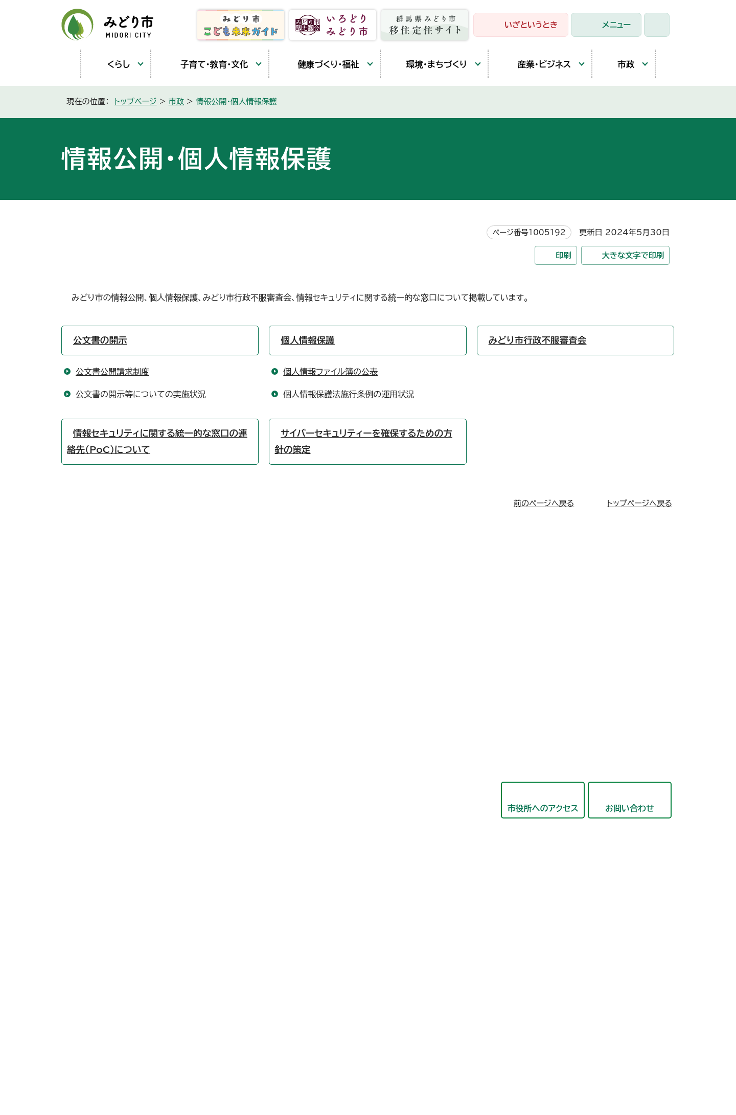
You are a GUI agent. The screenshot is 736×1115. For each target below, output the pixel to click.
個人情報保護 (308, 340)
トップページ (135, 101)
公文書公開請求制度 (112, 372)
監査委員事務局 (327, 907)
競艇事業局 (319, 782)
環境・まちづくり (429, 64)
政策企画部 (319, 632)
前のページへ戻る (544, 503)
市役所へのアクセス (542, 808)
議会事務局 (319, 882)
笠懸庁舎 (98, 632)
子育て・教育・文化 (205, 64)
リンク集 (303, 1058)
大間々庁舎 (102, 656)
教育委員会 (319, 857)
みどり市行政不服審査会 (538, 340)
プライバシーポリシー (232, 1058)
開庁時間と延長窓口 (118, 750)
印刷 (563, 255)
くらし (110, 64)
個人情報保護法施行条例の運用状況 (348, 394)
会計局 (311, 832)
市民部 (311, 682)
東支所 (94, 726)
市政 (618, 64)
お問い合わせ (629, 808)
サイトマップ (357, 1058)
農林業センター (109, 679)
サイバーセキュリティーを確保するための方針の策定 (363, 441)
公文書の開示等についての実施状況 (141, 394)
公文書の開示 (100, 340)
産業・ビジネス (535, 64)
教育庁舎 (98, 703)
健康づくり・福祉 (319, 64)
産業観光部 (319, 732)
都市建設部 (319, 757)
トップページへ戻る (639, 503)
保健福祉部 (319, 707)
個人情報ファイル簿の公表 (330, 372)
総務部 (311, 657)
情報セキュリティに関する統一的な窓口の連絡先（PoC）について (157, 441)
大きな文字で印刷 (633, 255)
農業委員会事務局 (331, 932)
